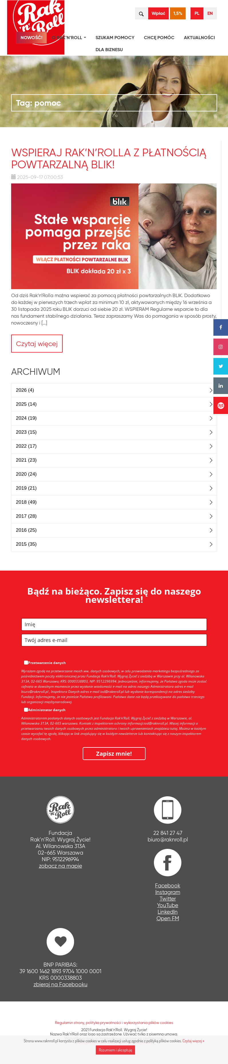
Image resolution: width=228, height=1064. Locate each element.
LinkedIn (168, 912)
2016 (26, 530)
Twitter (168, 898)
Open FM (167, 918)
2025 (26, 404)
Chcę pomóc (159, 38)
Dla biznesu (109, 50)
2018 (26, 502)
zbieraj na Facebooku (60, 984)
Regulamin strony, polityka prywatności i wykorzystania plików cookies (114, 1022)
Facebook (167, 885)
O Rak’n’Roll (70, 38)
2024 (26, 418)
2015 (26, 544)
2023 (26, 432)
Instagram (167, 892)
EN (210, 13)
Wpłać (158, 13)
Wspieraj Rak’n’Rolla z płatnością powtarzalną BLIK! (108, 158)
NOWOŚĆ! (31, 38)
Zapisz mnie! (114, 753)
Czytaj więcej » (193, 1040)
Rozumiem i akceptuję (115, 1049)
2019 (26, 488)
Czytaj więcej (37, 343)
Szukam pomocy (115, 38)
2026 (25, 390)
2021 (26, 460)
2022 (26, 446)
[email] (114, 640)
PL (197, 13)
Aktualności (199, 38)
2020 (26, 474)
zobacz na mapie (60, 866)
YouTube (167, 905)
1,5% (177, 13)
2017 (26, 516)
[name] (114, 624)
